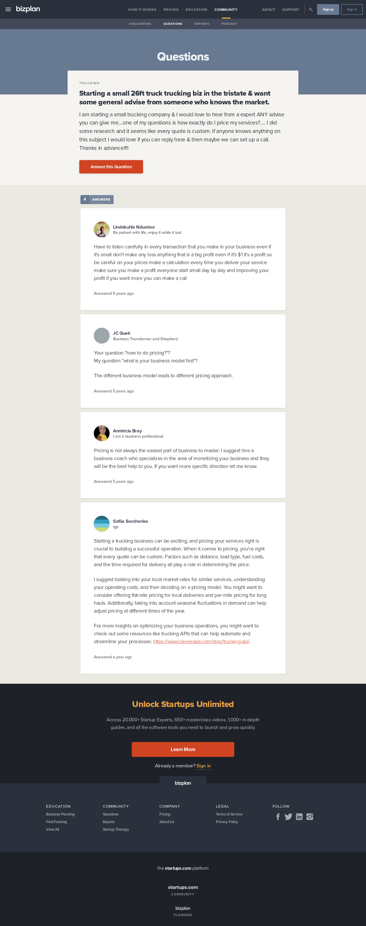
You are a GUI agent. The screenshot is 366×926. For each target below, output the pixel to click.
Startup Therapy (117, 832)
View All (53, 832)
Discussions (140, 24)
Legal (222, 806)
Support (291, 9)
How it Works (142, 9)
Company (169, 806)
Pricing (171, 9)
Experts (202, 24)
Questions (172, 24)
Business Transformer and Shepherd (145, 338)
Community (226, 9)
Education (196, 9)
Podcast (229, 24)
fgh (116, 527)
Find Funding (57, 823)
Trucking (89, 83)
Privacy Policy (228, 823)
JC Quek (122, 333)
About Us (167, 823)
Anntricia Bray (127, 430)
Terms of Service (230, 815)
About (268, 9)
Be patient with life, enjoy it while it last (147, 232)
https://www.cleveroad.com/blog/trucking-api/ (201, 641)
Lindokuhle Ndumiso (133, 227)
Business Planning (62, 815)
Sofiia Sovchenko (130, 521)
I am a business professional (138, 436)
